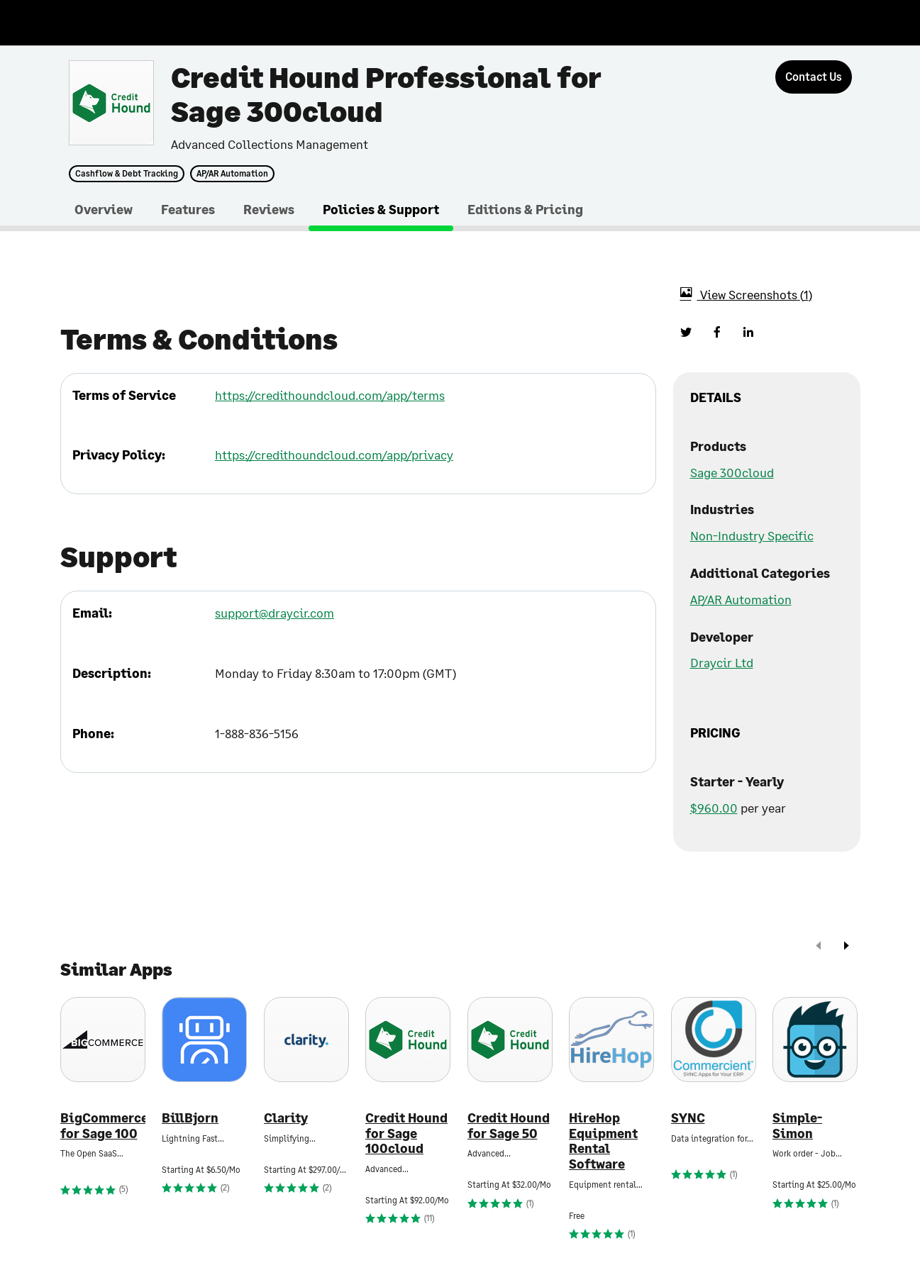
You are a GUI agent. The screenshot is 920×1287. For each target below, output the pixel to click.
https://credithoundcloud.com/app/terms (330, 395)
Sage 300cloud (732, 472)
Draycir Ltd (721, 662)
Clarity (286, 1117)
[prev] (818, 947)
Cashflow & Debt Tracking (126, 173)
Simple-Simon (797, 1125)
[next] (846, 947)
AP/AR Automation (232, 173)
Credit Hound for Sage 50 (508, 1125)
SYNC (688, 1117)
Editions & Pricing (525, 209)
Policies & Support (381, 209)
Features (188, 209)
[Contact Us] (813, 77)
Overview (103, 209)
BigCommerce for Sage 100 (102, 1125)
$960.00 (714, 807)
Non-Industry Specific (752, 535)
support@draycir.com (274, 612)
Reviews (268, 209)
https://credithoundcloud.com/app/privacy (334, 454)
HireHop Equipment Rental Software (603, 1140)
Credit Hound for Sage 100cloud (406, 1133)
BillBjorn (190, 1117)
